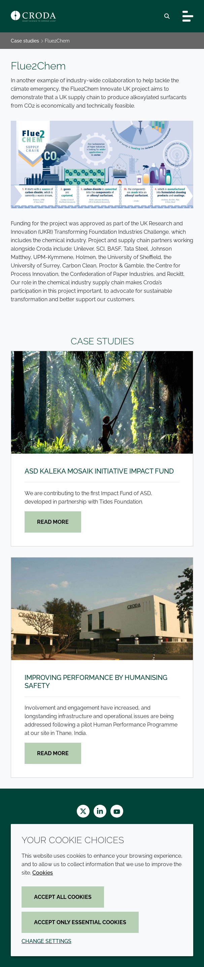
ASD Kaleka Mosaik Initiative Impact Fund (99, 471)
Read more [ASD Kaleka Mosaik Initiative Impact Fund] (53, 522)
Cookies (42, 873)
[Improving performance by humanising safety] (102, 609)
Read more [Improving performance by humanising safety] (53, 753)
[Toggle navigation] (187, 16)
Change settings (46, 941)
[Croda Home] (33, 16)
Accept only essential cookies (80, 922)
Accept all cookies (63, 897)
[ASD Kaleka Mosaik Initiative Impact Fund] (102, 402)
